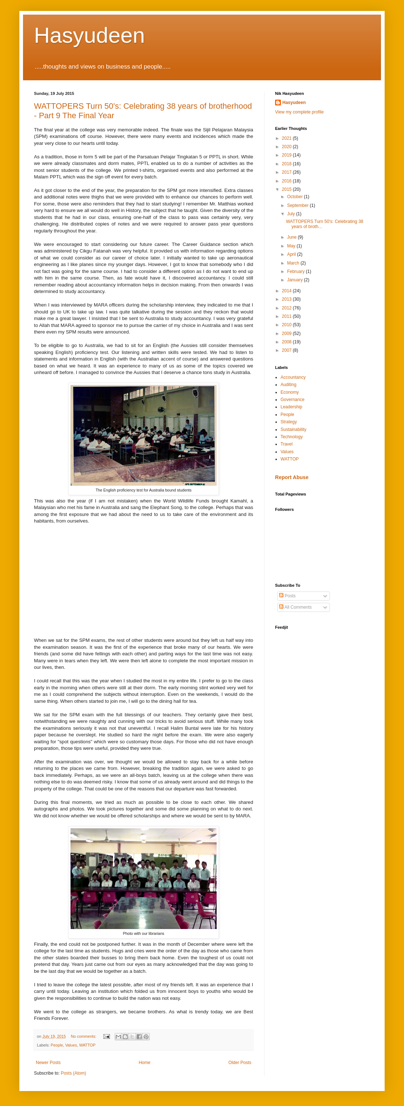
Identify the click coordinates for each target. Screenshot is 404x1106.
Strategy (289, 421)
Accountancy (293, 377)
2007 (287, 350)
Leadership (291, 406)
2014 (287, 290)
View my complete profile (299, 112)
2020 (287, 146)
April (292, 254)
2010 (287, 324)
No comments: (84, 1036)
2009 (287, 333)
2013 (287, 299)
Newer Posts (48, 1062)
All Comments (295, 607)
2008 (287, 341)
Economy (290, 392)
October (295, 196)
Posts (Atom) (73, 1073)
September (298, 205)
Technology (292, 436)
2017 (287, 172)
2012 (287, 308)
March (294, 263)
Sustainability (293, 429)
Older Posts (239, 1062)
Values (71, 1045)
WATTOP (87, 1045)
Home (144, 1062)
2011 (287, 316)
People (57, 1045)
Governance (292, 399)
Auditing (288, 384)
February (296, 271)
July (291, 213)
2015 (287, 189)
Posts (287, 595)
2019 (287, 155)
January (295, 279)
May (292, 245)
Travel (287, 444)
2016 (287, 181)
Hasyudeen (89, 35)
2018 (287, 163)
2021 (287, 138)
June (292, 237)
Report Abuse (291, 477)
